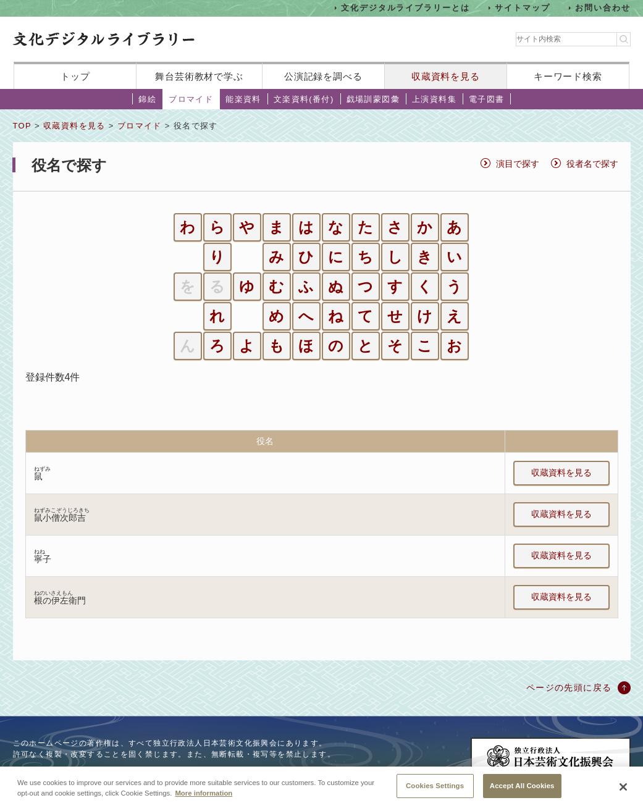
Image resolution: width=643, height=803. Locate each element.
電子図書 (487, 99)
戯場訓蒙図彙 (373, 99)
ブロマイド (191, 99)
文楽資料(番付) (304, 99)
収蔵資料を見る (445, 76)
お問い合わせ (603, 7)
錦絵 (147, 99)
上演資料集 (434, 99)
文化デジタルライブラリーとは (405, 7)
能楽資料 (243, 99)
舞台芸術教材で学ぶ (199, 76)
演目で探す (517, 164)
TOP (22, 125)
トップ (75, 76)
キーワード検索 (568, 76)
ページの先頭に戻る (569, 687)
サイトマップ (522, 7)
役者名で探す (592, 164)
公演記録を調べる (323, 76)
